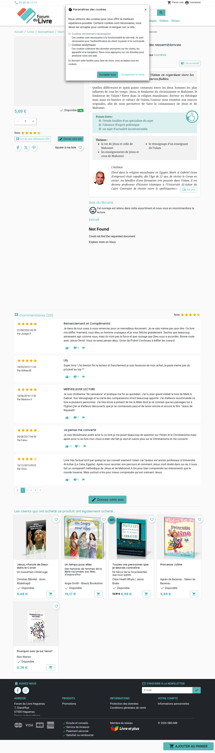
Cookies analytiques (84, 45)
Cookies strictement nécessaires (91, 33)
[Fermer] (145, 9)
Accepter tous (107, 74)
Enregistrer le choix (133, 74)
